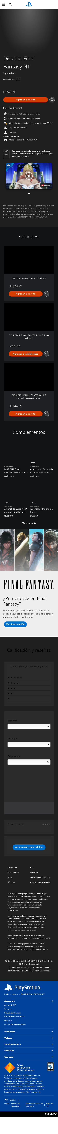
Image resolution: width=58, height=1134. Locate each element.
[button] (29, 176)
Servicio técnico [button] (29, 1044)
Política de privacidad (15, 1105)
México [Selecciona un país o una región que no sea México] (11, 1100)
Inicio (6, 994)
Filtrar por (12, 738)
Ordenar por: (14, 756)
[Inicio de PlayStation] (29, 4)
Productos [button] (29, 1031)
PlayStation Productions (14, 1016)
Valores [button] (29, 1037)
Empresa (8, 1020)
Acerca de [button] (29, 1001)
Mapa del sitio (49, 1105)
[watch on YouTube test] (45, 185)
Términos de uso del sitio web (34, 1105)
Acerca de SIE (10, 1005)
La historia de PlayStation (15, 1024)
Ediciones (12, 720)
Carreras (7, 1009)
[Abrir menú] (3, 4)
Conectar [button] (29, 1057)
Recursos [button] (29, 1050)
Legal (6, 1103)
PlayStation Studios (12, 1012)
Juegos (15, 994)
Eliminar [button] (46, 824)
